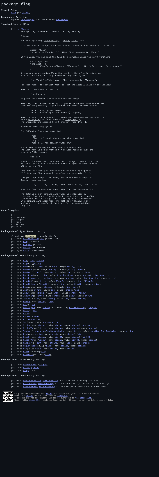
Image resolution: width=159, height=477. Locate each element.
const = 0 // (58, 451)
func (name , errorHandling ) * (56, 366)
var (27, 435)
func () (25, 362)
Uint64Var (28, 403)
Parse (26, 372)
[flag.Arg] (71, 143)
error (81, 321)
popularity (46, 282)
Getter (26, 296)
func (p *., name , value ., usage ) (66, 332)
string (40, 311)
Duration (28, 328)
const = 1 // (64, 454)
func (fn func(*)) (32, 417)
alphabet (31, 282)
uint (54, 396)
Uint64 (26, 400)
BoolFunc (21, 260)
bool (54, 318)
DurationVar (29, 332)
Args (25, 315)
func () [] (28, 315)
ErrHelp (27, 435)
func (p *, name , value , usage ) (53, 325)
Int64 (26, 349)
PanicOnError (30, 458)
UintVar (27, 406)
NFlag (26, 369)
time (59, 328)
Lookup (26, 359)
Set (25, 383)
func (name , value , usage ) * (49, 318)
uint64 (58, 400)
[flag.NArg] (77, 146)
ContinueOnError (32, 451)
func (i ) (30, 311)
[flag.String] (51, 48)
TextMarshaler (108, 393)
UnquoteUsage (30, 410)
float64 (60, 335)
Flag (25, 289)
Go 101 (29, 467)
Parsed (26, 376)
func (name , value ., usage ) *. (62, 328)
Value (19, 271)
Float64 (27, 335)
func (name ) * (35, 359)
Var (25, 413)
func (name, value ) (37, 383)
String (26, 386)
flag (13, 14)
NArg (25, 362)
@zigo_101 (35, 472)
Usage (26, 439)
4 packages (62, 23)
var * (32, 432)
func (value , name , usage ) (45, 413)
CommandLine (29, 432)
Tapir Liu (62, 467)
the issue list (83, 469)
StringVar (28, 389)
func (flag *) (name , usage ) (51, 410)
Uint (25, 396)
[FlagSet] (57, 235)
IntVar (26, 355)
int (42, 286)
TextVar (20, 268)
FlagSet (20, 263)
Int (25, 345)
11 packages (27, 23)
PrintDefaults (31, 379)
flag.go (25, 34)
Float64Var (29, 338)
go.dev (25, 14)
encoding (40, 393)
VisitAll (28, 420)
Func (18, 266)
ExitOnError (29, 454)
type (38, 286)
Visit (26, 417)
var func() (27, 439)
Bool (25, 318)
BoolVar (27, 325)
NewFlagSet (29, 366)
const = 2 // (62, 458)
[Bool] (65, 48)
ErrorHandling (31, 286)
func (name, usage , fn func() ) (50, 321)
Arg (25, 311)
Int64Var (28, 352)
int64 (56, 349)
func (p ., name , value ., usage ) (75, 393)
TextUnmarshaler (55, 393)
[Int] (74, 48)
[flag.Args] (34, 143)
